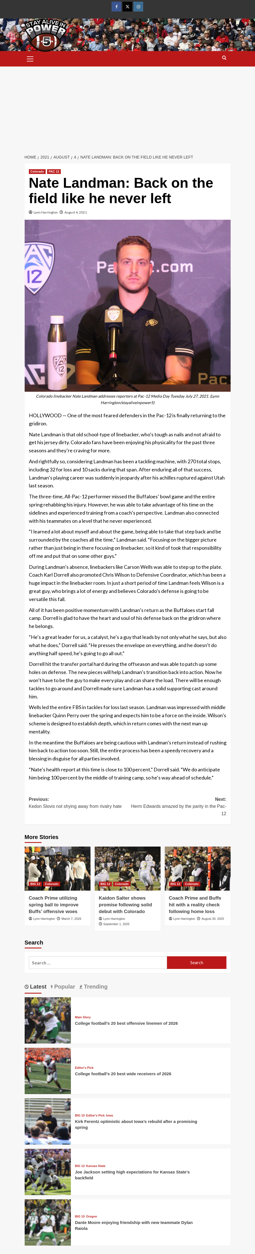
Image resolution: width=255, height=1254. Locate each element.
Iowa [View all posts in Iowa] (109, 1115)
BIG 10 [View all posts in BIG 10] (80, 1115)
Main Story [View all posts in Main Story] (83, 1017)
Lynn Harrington (46, 212)
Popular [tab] (64, 987)
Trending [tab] (95, 987)
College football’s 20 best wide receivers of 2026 (123, 1073)
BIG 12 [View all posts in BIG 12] (35, 884)
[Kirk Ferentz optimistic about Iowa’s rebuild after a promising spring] (48, 1120)
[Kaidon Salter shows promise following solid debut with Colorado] (128, 869)
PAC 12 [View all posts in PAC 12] (54, 171)
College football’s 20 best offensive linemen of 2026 (126, 1023)
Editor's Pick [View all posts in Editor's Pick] (84, 1067)
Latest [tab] (38, 987)
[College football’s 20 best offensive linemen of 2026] (48, 1019)
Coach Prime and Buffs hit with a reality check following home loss (195, 904)
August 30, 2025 (212, 918)
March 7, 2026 (71, 918)
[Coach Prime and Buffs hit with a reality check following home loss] (198, 869)
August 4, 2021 (75, 212)
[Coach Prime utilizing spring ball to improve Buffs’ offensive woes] (58, 869)
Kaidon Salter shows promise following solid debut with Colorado (125, 904)
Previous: (78, 803)
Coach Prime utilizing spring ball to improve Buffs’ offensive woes (54, 904)
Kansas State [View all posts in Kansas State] (95, 1166)
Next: (177, 807)
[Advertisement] (127, 108)
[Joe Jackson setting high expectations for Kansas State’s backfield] (48, 1171)
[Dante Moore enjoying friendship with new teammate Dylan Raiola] (48, 1221)
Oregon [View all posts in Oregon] (91, 1216)
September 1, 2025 (116, 924)
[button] (30, 58)
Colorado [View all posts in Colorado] (37, 171)
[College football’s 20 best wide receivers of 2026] (48, 1070)
